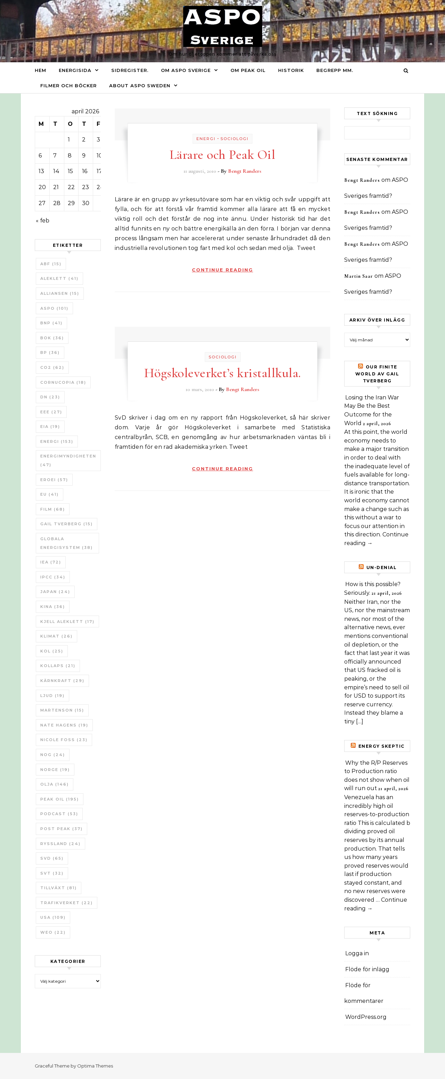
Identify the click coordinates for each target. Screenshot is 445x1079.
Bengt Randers (244, 171)
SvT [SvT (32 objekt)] (52, 873)
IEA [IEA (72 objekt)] (50, 562)
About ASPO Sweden (139, 85)
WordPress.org (366, 1017)
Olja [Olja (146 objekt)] (54, 784)
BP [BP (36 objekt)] (50, 352)
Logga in (357, 953)
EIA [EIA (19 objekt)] (50, 426)
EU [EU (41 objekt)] (49, 494)
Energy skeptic (381, 746)
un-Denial (381, 567)
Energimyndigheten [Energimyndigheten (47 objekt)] (68, 460)
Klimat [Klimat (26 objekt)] (56, 636)
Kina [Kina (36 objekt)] (52, 606)
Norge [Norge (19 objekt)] (55, 769)
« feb (42, 220)
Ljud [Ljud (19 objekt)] (52, 695)
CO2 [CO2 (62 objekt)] (52, 367)
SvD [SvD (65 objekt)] (52, 858)
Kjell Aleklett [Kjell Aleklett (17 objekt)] (67, 621)
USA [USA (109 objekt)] (53, 917)
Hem (40, 70)
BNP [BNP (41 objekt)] (51, 323)
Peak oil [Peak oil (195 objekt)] (59, 799)
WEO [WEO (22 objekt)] (53, 932)
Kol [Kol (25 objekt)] (51, 651)
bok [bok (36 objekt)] (52, 337)
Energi (206, 138)
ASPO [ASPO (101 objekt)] (54, 308)
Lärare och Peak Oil (223, 155)
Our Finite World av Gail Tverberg (377, 373)
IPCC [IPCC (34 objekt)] (52, 577)
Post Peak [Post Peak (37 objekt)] (61, 828)
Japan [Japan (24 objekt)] (55, 591)
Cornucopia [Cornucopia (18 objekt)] (63, 382)
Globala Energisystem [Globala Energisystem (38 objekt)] (66, 543)
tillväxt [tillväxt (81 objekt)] (58, 887)
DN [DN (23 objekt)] (50, 397)
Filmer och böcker (68, 85)
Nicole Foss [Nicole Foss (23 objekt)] (64, 739)
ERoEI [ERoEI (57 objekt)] (54, 479)
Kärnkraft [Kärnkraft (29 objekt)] (62, 680)
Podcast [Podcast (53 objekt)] (59, 813)
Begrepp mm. (334, 70)
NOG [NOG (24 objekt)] (52, 754)
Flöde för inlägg (367, 969)
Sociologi (234, 138)
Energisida (75, 70)
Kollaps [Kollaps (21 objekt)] (57, 665)
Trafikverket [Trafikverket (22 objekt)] (66, 902)
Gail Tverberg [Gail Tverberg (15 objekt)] (66, 523)
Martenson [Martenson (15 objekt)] (62, 710)
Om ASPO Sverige (186, 70)
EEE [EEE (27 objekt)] (51, 411)
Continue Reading (222, 270)
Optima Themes (95, 1066)
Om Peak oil (248, 70)
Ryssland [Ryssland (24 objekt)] (60, 843)
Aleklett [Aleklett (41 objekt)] (59, 278)
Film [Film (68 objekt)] (52, 509)
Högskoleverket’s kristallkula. (222, 373)
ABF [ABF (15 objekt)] (51, 263)
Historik (291, 70)
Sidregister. (129, 70)
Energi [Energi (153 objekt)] (56, 441)
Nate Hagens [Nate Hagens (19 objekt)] (64, 725)
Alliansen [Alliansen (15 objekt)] (59, 293)
